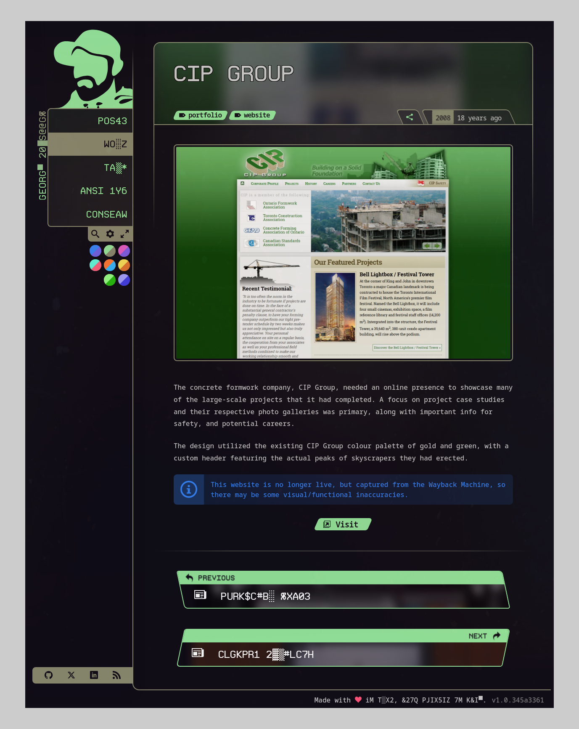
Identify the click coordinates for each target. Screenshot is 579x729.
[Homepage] (87, 66)
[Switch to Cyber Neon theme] (123, 254)
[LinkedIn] (93, 675)
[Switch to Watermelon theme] (95, 268)
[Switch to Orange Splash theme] (109, 268)
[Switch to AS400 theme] (109, 283)
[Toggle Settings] (110, 238)
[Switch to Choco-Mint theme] (109, 254)
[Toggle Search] (95, 238)
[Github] (48, 675)
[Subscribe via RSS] (116, 675)
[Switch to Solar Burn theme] (123, 268)
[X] (71, 675)
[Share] (410, 117)
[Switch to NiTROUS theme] (95, 254)
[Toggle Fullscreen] (125, 238)
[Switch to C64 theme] (123, 283)
